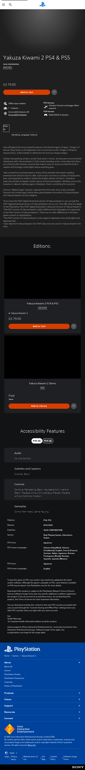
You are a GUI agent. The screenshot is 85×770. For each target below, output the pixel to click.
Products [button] (42, 693)
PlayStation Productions (14, 678)
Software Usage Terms (70, 758)
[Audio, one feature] (42, 455)
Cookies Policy (53, 758)
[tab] (36, 440)
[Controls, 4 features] (42, 489)
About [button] (42, 662)
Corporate (8, 682)
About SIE (8, 666)
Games (15, 655)
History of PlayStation (13, 686)
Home (6, 655)
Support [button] (42, 705)
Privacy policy (14, 758)
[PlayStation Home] (42, 4)
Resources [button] (42, 712)
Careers (7, 670)
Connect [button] (42, 718)
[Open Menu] (3, 4)
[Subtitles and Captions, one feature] (42, 470)
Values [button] (42, 699)
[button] (17, 114)
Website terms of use (30, 758)
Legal (6, 756)
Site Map (43, 758)
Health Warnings (14, 618)
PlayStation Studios (12, 674)
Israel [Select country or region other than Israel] (11, 753)
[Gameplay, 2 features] (42, 508)
